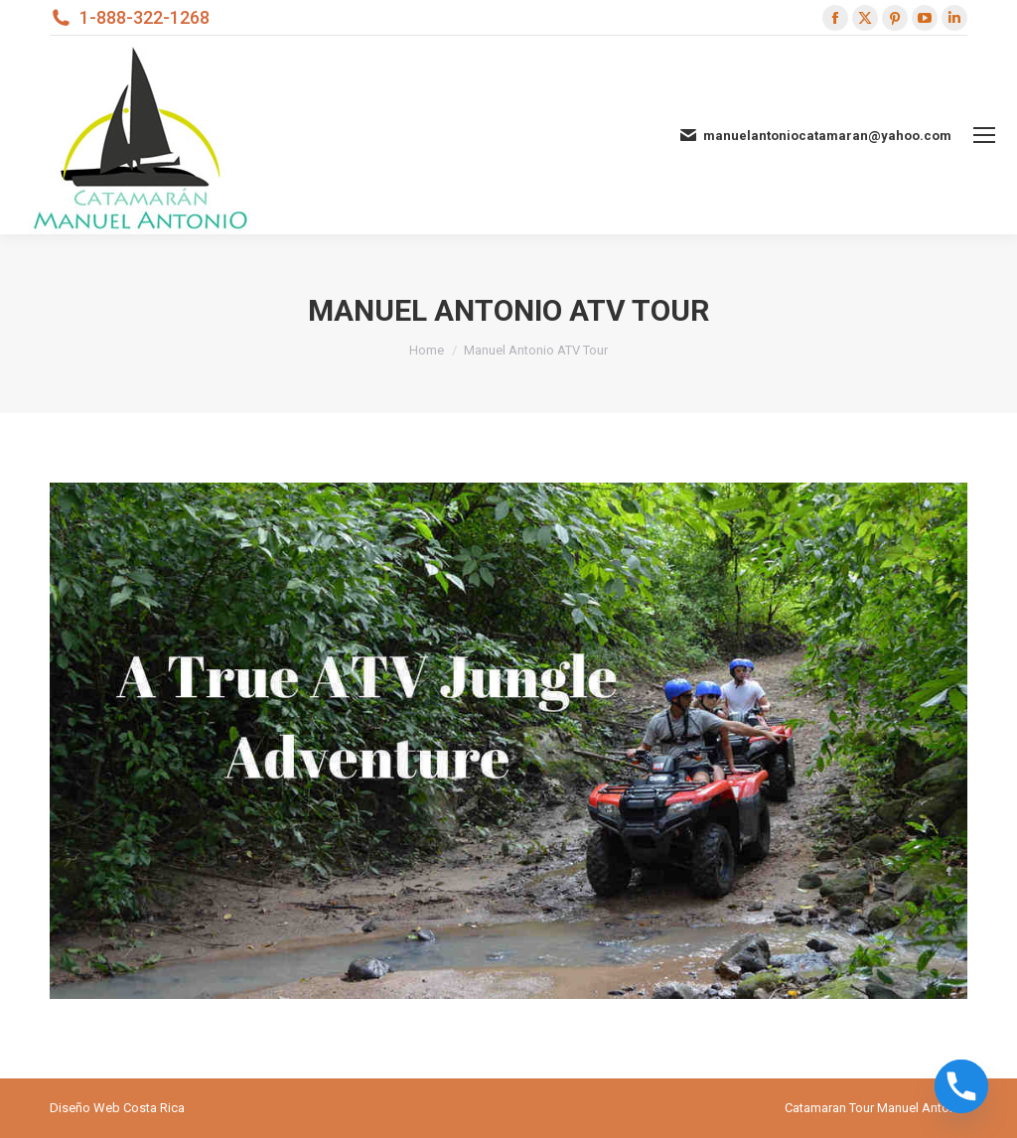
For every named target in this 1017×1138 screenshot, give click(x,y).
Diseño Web (85, 1107)
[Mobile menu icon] (984, 135)
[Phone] (961, 1086)
